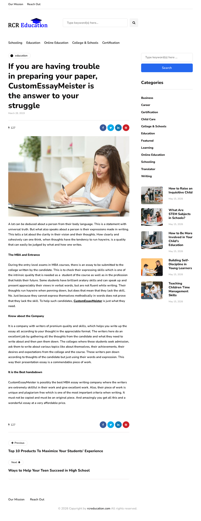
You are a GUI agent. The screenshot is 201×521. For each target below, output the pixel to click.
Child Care (148, 119)
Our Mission (15, 4)
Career (145, 105)
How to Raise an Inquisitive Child (181, 190)
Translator (148, 169)
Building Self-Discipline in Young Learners (180, 264)
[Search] (95, 22)
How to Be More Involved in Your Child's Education (181, 239)
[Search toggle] (134, 22)
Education (33, 43)
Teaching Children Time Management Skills (179, 289)
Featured (147, 141)
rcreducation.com (98, 508)
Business (147, 98)
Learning (147, 148)
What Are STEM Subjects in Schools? (180, 214)
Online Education (56, 43)
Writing (146, 176)
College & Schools (85, 43)
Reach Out (33, 4)
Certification (111, 43)
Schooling (15, 43)
